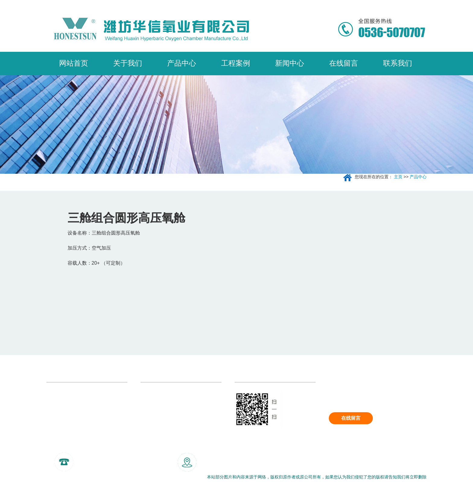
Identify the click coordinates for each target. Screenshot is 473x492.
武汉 (139, 445)
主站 (73, 445)
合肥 (191, 445)
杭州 (125, 445)
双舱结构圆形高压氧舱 (70, 433)
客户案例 (150, 409)
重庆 (112, 445)
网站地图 (57, 477)
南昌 (178, 445)
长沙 (152, 445)
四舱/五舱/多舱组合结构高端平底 (81, 421)
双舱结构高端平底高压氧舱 (75, 409)
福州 (165, 445)
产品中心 (418, 176)
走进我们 (150, 397)
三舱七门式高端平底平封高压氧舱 (82, 397)
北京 (86, 445)
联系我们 (150, 421)
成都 (99, 445)
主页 (398, 176)
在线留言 (350, 418)
